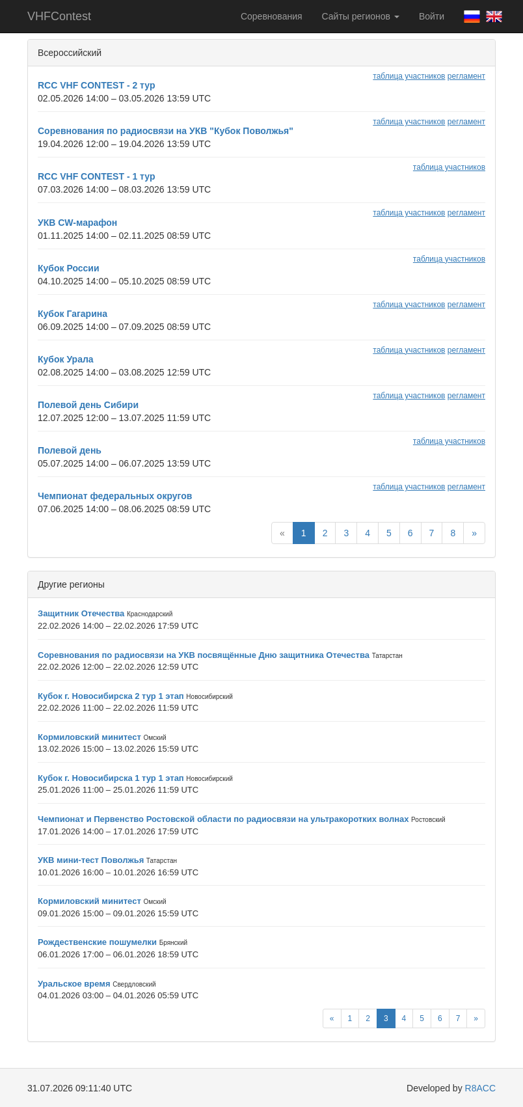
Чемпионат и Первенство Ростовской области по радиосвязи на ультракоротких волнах (223, 819)
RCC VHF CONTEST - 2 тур (96, 85)
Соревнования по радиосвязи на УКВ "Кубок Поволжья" (165, 131)
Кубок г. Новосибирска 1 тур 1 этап (111, 778)
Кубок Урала (66, 359)
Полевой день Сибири (88, 405)
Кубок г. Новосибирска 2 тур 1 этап (111, 696)
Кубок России (69, 268)
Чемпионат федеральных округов (115, 496)
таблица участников (409, 76)
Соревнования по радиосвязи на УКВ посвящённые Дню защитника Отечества (203, 655)
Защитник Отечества (81, 613)
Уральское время (74, 984)
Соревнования (271, 16)
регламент (466, 76)
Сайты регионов (360, 16)
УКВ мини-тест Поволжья (91, 860)
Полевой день (69, 450)
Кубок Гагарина (72, 313)
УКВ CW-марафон (77, 222)
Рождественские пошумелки (97, 942)
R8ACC (480, 1088)
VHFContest (59, 16)
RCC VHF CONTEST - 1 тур (96, 176)
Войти (431, 16)
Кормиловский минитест (89, 737)
